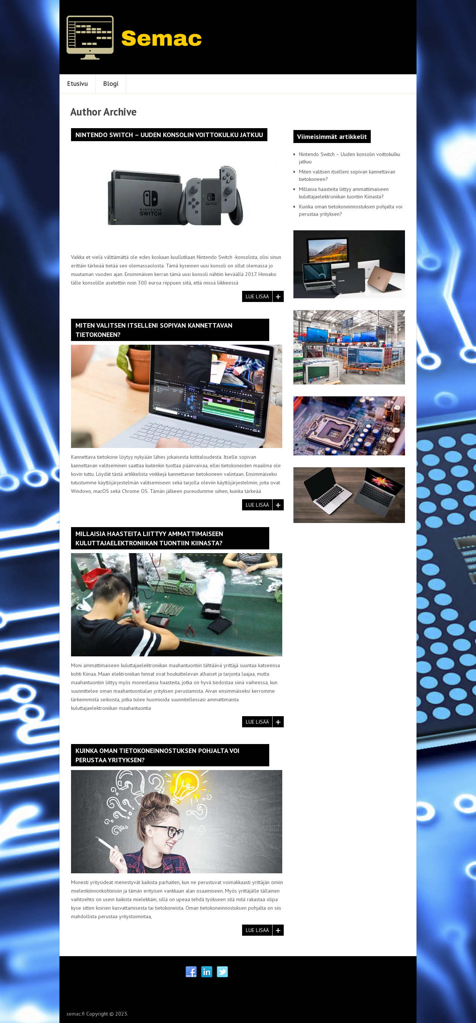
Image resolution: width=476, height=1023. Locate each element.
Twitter (222, 972)
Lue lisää (257, 296)
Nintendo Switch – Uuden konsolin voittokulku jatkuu (169, 134)
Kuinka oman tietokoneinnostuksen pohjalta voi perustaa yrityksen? (157, 755)
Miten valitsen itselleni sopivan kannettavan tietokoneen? (153, 330)
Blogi (110, 83)
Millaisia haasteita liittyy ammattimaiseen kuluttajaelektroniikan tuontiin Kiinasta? (149, 538)
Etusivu (77, 83)
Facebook (191, 972)
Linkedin (207, 972)
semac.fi (76, 1013)
